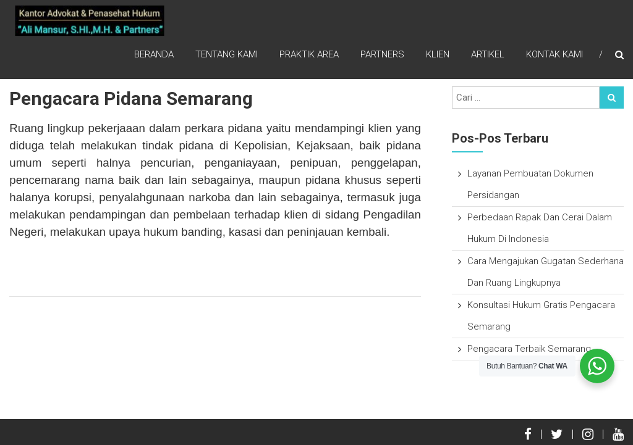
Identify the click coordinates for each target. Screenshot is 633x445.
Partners (382, 55)
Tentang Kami (226, 55)
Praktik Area (309, 55)
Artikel (487, 55)
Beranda (154, 55)
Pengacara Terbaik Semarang (529, 348)
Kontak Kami (554, 55)
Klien (437, 55)
